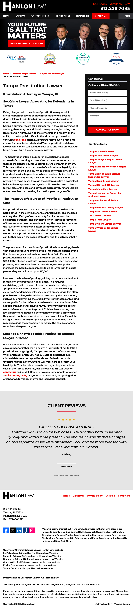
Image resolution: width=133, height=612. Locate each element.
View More (66, 466)
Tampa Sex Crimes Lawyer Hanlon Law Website (28, 568)
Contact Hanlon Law (111, 6)
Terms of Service (85, 584)
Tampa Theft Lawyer (99, 220)
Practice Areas (62, 16)
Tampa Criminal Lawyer (101, 151)
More (127, 16)
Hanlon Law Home (24, 6)
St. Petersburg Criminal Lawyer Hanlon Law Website (30, 553)
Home (6, 16)
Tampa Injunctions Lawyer (102, 189)
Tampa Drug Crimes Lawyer (103, 181)
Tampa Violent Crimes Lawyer (104, 224)
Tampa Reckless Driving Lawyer (105, 207)
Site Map (110, 496)
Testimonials (82, 16)
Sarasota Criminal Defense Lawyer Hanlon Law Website (32, 556)
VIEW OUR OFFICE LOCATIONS (26, 43)
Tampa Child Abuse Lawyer (103, 155)
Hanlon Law (28, 604)
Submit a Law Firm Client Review (66, 476)
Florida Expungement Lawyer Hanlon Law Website (29, 565)
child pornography (16, 375)
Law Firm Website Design (112, 604)
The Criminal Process (99, 215)
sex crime (20, 139)
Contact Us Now (107, 129)
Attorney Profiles (40, 16)
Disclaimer (78, 496)
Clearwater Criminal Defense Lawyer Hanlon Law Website (33, 550)
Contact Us (100, 16)
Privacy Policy (94, 496)
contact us (9, 372)
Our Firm (20, 16)
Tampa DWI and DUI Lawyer (103, 185)
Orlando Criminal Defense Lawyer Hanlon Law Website (31, 562)
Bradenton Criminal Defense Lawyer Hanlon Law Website (33, 559)
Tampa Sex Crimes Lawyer (102, 211)
